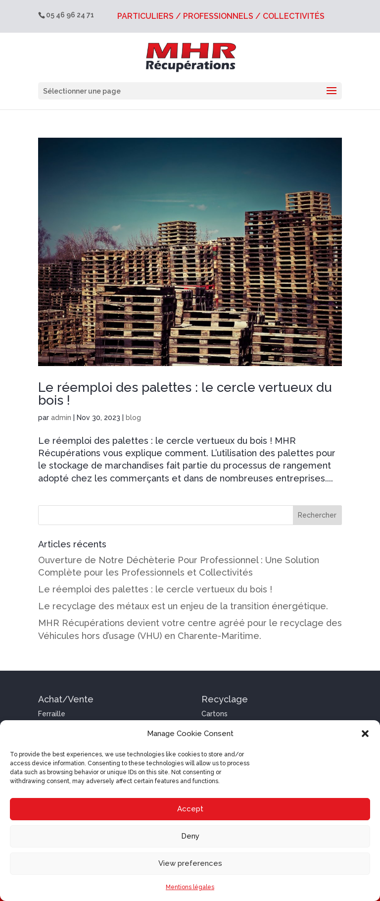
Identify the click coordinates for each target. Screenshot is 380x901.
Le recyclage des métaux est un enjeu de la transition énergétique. (183, 606)
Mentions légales (190, 887)
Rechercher (317, 515)
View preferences (190, 863)
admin (61, 418)
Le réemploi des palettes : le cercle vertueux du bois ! (185, 394)
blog (133, 418)
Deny (190, 836)
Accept (190, 808)
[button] (365, 734)
